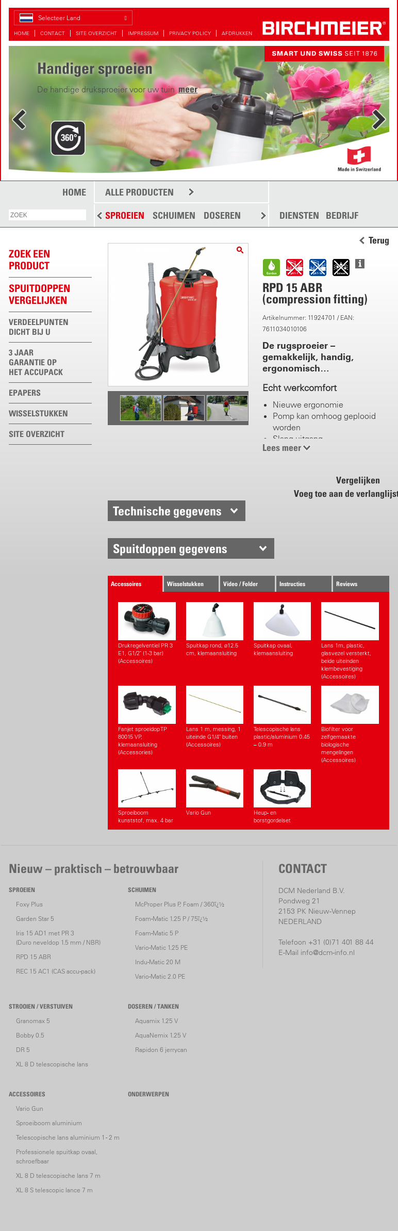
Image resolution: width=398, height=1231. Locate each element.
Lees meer (281, 447)
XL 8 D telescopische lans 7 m (58, 1175)
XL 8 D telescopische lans (52, 1064)
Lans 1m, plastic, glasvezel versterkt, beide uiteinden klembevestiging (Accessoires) (349, 641)
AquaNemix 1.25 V (160, 1035)
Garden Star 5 (35, 918)
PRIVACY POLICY (190, 33)
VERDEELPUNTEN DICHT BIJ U (39, 327)
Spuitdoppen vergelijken (39, 294)
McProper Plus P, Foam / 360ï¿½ (179, 904)
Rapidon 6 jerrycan (161, 1050)
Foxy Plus (29, 904)
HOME (21, 33)
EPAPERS (25, 392)
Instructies (292, 584)
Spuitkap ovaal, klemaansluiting (282, 629)
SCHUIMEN (174, 215)
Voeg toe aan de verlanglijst (341, 493)
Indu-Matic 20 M (157, 962)
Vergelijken (358, 480)
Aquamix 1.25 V (156, 1021)
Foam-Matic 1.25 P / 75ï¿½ (171, 918)
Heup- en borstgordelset (282, 796)
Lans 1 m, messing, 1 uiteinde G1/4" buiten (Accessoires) (214, 717)
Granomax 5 (33, 1021)
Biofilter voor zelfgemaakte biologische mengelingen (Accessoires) (349, 725)
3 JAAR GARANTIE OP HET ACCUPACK (36, 362)
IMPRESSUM (143, 33)
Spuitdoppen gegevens (170, 548)
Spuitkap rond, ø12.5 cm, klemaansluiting (214, 629)
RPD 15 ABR (33, 957)
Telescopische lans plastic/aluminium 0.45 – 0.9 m (282, 717)
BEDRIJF (342, 215)
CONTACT (52, 33)
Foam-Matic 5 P (156, 933)
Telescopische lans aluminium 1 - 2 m (68, 1137)
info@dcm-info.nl (328, 952)
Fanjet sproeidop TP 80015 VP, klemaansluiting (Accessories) (146, 721)
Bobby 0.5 (30, 1035)
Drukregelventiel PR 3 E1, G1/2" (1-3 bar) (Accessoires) (146, 633)
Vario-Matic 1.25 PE (161, 947)
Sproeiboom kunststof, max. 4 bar (146, 796)
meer (187, 89)
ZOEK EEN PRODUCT (29, 260)
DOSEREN (222, 215)
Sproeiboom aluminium (49, 1123)
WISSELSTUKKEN (38, 413)
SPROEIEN (124, 215)
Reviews (346, 584)
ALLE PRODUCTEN (139, 192)
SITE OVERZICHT (96, 33)
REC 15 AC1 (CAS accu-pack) (55, 971)
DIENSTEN (299, 215)
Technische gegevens (167, 511)
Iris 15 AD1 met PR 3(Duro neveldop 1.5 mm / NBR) (58, 937)
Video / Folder (240, 584)
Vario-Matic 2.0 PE (160, 976)
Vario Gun (214, 792)
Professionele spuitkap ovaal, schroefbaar (56, 1156)
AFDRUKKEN (237, 33)
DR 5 (23, 1050)
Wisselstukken (185, 584)
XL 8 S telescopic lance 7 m (54, 1190)
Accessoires (126, 584)
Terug (379, 240)
